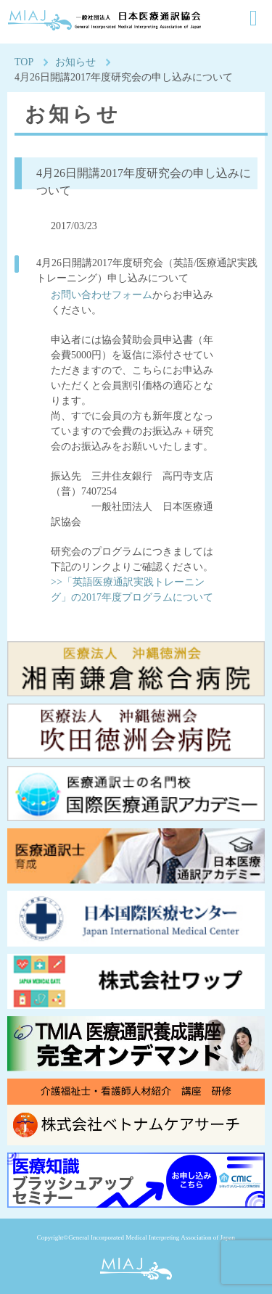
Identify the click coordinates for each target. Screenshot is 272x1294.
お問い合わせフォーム (101, 294)
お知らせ (75, 62)
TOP (24, 62)
